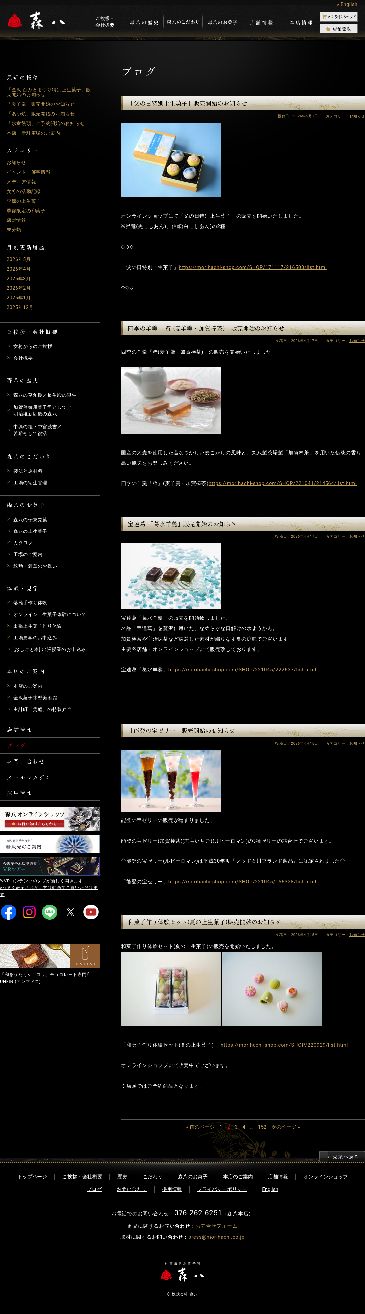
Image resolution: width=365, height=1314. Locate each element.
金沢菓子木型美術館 (36, 699)
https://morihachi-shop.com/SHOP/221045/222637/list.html (242, 670)
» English (347, 4)
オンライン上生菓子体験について (52, 616)
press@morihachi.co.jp (216, 1237)
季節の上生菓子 (25, 201)
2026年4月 (19, 269)
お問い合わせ (28, 766)
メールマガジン (32, 784)
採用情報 (21, 801)
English (270, 1189)
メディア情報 (22, 182)
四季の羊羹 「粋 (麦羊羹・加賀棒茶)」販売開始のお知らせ (206, 328)
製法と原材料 (29, 473)
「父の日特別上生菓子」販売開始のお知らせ (187, 103)
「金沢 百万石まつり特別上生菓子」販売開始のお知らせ (49, 92)
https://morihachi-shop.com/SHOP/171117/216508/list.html (253, 267)
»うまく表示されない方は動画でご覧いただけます (49, 901)
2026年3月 (19, 279)
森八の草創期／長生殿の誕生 (47, 395)
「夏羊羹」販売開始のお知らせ (43, 104)
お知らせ (17, 162)
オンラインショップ (325, 1177)
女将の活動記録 (25, 191)
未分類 (14, 230)
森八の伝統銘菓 (31, 521)
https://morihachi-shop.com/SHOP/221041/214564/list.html (283, 483)
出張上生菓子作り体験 (39, 628)
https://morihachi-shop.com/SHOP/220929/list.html (284, 1045)
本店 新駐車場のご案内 (35, 133)
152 (262, 1127)
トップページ (32, 1177)
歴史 (122, 1177)
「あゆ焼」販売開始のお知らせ (43, 114)
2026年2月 (19, 288)
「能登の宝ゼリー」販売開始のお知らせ (181, 730)
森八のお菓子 (193, 1177)
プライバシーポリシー (222, 1189)
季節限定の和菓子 (27, 211)
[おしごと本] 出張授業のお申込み (52, 651)
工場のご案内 (29, 556)
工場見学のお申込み (36, 639)
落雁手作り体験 (31, 604)
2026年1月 (19, 298)
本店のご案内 (29, 688)
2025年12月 (21, 307)
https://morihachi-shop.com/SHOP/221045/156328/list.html (242, 882)
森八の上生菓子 (31, 533)
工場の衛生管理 (31, 484)
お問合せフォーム (216, 1226)
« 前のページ (200, 1127)
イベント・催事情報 (30, 172)
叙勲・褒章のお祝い (36, 568)
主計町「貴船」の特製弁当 (44, 711)
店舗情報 (17, 220)
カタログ (23, 544)
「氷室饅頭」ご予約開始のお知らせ (48, 123)
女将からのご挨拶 (34, 346)
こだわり (153, 1177)
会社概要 (23, 358)
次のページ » (285, 1127)
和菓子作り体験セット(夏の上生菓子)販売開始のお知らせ (204, 921)
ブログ (18, 749)
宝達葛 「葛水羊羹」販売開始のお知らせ (182, 523)
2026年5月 (19, 259)
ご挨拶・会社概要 (82, 1177)
